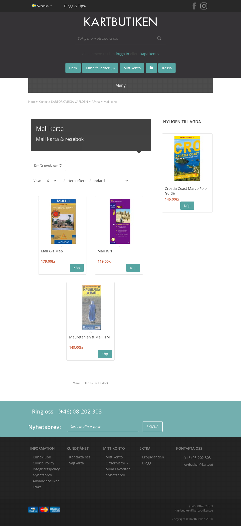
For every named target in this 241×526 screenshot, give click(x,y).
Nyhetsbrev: (44, 426)
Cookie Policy (43, 463)
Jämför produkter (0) (48, 165)
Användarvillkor (46, 481)
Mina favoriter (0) (100, 68)
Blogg (146, 463)
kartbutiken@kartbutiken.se (198, 464)
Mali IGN (105, 251)
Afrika (96, 102)
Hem (31, 102)
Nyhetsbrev (115, 475)
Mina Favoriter (118, 469)
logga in (122, 53)
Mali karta (111, 102)
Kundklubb (42, 457)
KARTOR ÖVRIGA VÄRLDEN (69, 102)
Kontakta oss (79, 457)
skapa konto (149, 53)
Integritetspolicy (46, 469)
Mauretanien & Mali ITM (89, 337)
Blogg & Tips (74, 5)
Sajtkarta (76, 463)
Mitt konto (114, 457)
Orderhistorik (117, 463)
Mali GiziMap (52, 251)
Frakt (37, 487)
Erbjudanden (153, 457)
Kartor (43, 102)
